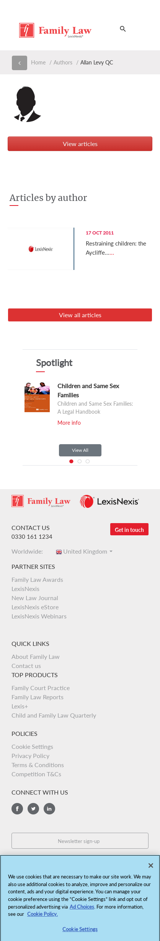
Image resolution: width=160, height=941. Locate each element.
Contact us (26, 665)
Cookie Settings (32, 746)
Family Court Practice (40, 687)
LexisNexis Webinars (39, 616)
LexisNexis (25, 588)
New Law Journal (34, 597)
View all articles (80, 314)
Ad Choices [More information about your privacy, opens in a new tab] (82, 909)
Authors (63, 62)
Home (38, 62)
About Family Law (35, 656)
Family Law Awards (37, 579)
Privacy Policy (30, 755)
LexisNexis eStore (35, 606)
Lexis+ (19, 706)
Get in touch (129, 530)
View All (80, 450)
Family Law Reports (37, 696)
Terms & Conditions (37, 764)
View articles (80, 143)
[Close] (150, 867)
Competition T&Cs (36, 773)
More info (69, 422)
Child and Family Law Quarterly (53, 715)
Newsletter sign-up (79, 841)
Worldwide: (29, 551)
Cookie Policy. (42, 916)
